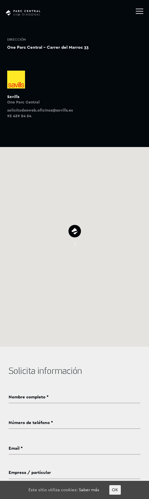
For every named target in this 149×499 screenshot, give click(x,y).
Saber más (89, 490)
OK (115, 490)
